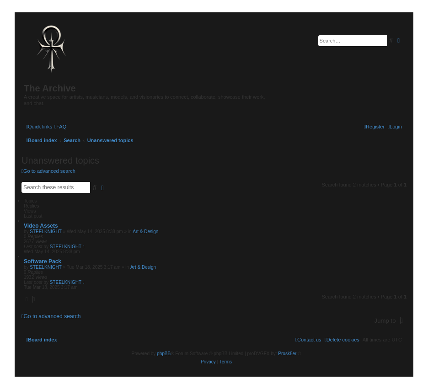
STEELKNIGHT (45, 231)
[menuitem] (60, 126)
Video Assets (41, 226)
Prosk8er (287, 353)
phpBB (164, 353)
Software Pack (42, 261)
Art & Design (145, 231)
